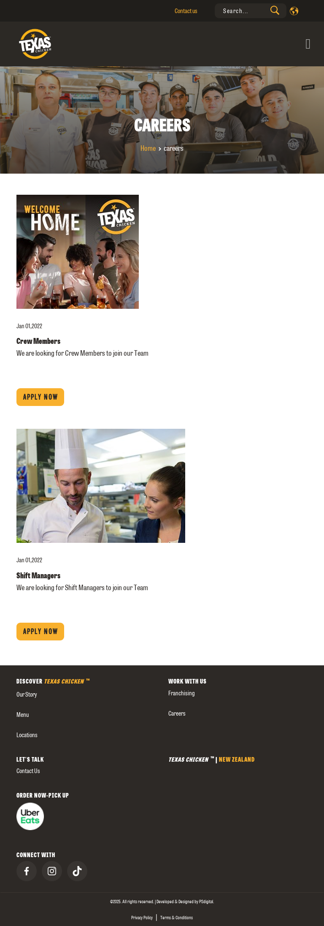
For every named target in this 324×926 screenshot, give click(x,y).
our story (26, 694)
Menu (22, 715)
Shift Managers (38, 575)
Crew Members (38, 341)
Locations (27, 735)
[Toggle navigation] (236, 44)
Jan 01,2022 (29, 326)
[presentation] (250, 10)
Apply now (40, 397)
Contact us (186, 11)
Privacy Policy (142, 918)
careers (177, 713)
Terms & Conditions (176, 918)
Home (148, 148)
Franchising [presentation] (181, 693)
